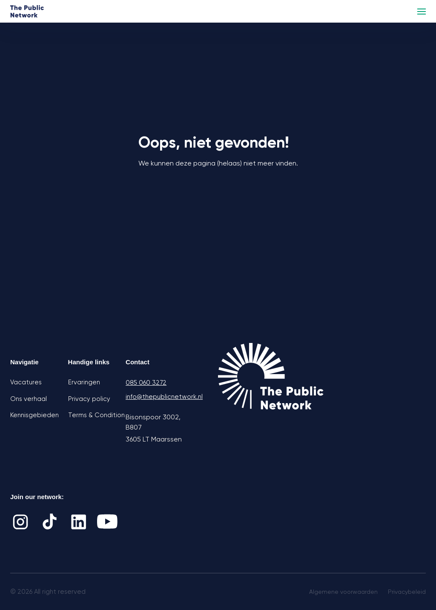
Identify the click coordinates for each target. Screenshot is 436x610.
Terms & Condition (96, 415)
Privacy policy (89, 399)
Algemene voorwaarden (343, 591)
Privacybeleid (407, 591)
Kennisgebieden (34, 415)
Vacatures (26, 382)
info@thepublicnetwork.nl (155, 397)
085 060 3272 (146, 382)
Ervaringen (84, 382)
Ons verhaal (28, 399)
